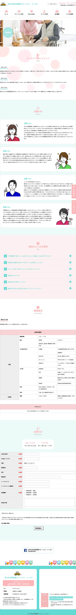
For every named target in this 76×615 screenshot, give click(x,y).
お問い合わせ (52, 4)
